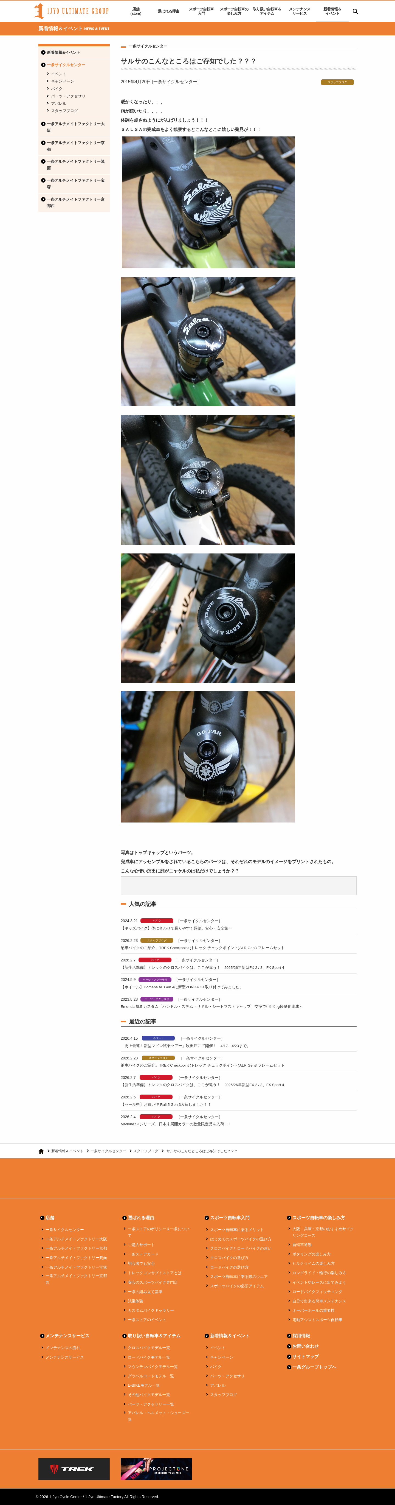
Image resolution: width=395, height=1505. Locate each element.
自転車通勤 (302, 1245)
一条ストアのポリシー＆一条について (158, 1232)
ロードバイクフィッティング (317, 1291)
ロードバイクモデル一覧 (149, 1357)
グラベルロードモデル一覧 (151, 1376)
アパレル (58, 103)
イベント (58, 74)
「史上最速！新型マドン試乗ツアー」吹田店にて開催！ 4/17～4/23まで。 (190, 1045)
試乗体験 (135, 1301)
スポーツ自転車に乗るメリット (237, 1229)
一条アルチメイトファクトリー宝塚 (76, 183)
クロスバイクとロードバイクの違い (241, 1248)
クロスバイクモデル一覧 (149, 1347)
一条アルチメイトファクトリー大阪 (76, 127)
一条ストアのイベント (147, 1319)
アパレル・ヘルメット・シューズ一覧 (158, 1416)
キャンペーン (62, 81)
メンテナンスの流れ (63, 1347)
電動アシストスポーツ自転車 (317, 1319)
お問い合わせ (305, 1346)
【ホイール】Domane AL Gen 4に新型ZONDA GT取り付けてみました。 (187, 986)
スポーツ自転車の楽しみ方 (234, 11)
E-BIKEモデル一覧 (144, 1385)
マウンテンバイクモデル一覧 (153, 1366)
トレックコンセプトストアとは (155, 1273)
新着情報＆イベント (332, 11)
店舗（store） (135, 11)
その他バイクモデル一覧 (149, 1394)
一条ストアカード (143, 1254)
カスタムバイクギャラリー (151, 1310)
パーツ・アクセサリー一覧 (151, 1404)
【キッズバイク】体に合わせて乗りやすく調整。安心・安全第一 (180, 928)
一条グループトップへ (314, 1367)
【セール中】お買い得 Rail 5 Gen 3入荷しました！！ (170, 1104)
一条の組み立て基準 (145, 1291)
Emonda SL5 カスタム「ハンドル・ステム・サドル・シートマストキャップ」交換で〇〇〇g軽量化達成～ (219, 1006)
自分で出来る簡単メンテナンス (319, 1301)
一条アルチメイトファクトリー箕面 (76, 164)
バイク (57, 88)
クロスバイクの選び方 (229, 1257)
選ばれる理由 (168, 11)
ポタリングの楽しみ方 (311, 1254)
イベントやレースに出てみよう (319, 1282)
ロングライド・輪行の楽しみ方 (319, 1273)
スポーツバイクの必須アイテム (237, 1286)
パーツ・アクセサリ (68, 96)
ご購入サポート (141, 1245)
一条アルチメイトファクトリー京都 (76, 146)
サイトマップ (305, 1356)
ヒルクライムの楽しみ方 (313, 1263)
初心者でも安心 (141, 1263)
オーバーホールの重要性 (313, 1310)
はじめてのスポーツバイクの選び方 (241, 1239)
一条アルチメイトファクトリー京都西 (76, 202)
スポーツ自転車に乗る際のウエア (239, 1276)
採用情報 (301, 1335)
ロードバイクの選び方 (229, 1267)
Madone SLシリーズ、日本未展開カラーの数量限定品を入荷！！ (181, 1123)
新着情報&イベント (63, 52)
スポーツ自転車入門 (201, 11)
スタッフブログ (64, 110)
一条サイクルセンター (66, 65)
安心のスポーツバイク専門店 (153, 1282)
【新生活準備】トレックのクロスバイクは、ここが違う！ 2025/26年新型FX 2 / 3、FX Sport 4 (209, 967)
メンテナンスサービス (299, 11)
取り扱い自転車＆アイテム (267, 11)
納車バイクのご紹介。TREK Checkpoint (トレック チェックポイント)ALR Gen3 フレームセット (209, 947)
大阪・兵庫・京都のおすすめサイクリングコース (323, 1232)
